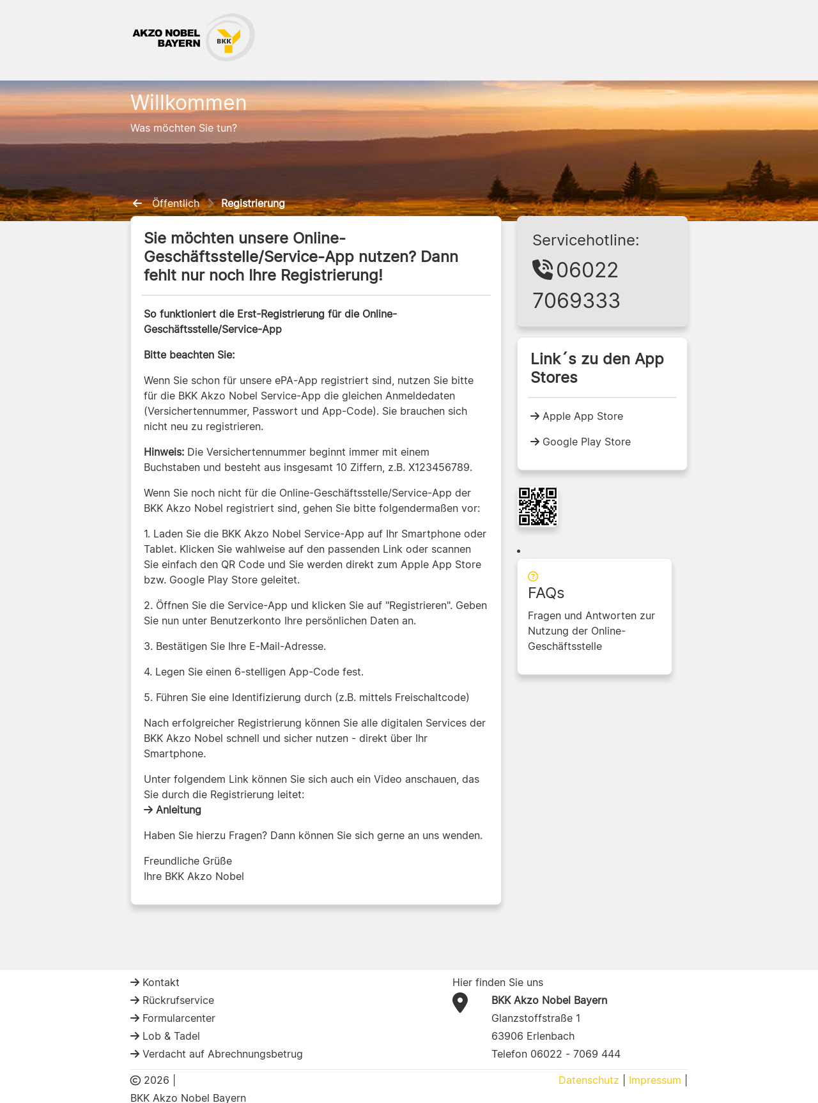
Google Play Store (585, 441)
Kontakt (159, 982)
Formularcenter (177, 1018)
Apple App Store (581, 416)
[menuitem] (140, 203)
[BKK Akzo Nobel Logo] (194, 36)
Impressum (655, 1080)
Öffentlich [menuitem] (175, 203)
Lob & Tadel (169, 1036)
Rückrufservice (176, 1000)
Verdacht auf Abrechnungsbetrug (221, 1053)
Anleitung (177, 809)
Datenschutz (589, 1080)
